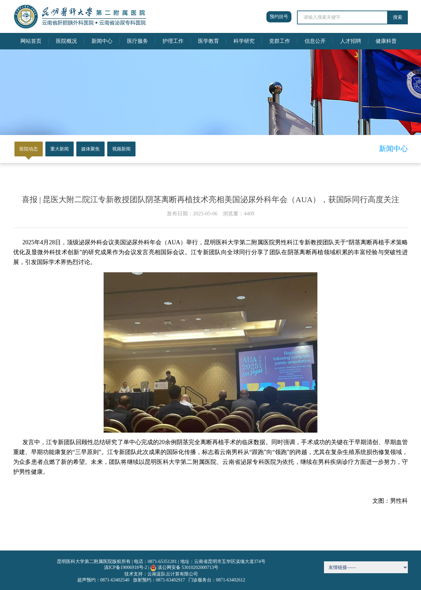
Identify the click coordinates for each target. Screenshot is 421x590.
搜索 (397, 17)
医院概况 (66, 41)
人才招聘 (350, 41)
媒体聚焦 (90, 149)
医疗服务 (137, 41)
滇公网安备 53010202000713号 (188, 567)
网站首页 (30, 41)
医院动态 (28, 149)
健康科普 (386, 41)
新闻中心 (101, 41)
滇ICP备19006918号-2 (125, 567)
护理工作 (173, 41)
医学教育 (208, 41)
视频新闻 (121, 149)
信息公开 (315, 41)
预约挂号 (279, 16)
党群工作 (279, 41)
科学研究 (244, 41)
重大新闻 (59, 149)
